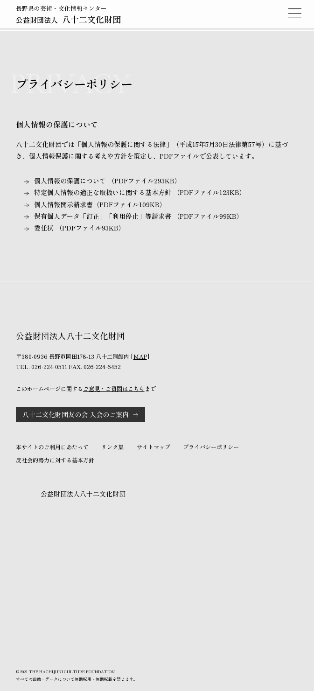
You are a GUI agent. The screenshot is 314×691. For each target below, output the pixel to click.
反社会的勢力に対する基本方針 (55, 460)
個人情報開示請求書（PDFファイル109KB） (100, 204)
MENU (295, 13)
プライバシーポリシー (211, 447)
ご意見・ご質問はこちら (114, 388)
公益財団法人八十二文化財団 (83, 493)
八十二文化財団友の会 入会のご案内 (75, 414)
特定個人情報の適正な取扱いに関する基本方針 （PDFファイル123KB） (140, 192)
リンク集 (112, 447)
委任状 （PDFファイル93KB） (79, 227)
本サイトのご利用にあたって (52, 447)
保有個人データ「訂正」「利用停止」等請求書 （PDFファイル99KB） (138, 216)
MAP (140, 356)
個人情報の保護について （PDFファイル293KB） (107, 180)
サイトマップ (153, 447)
